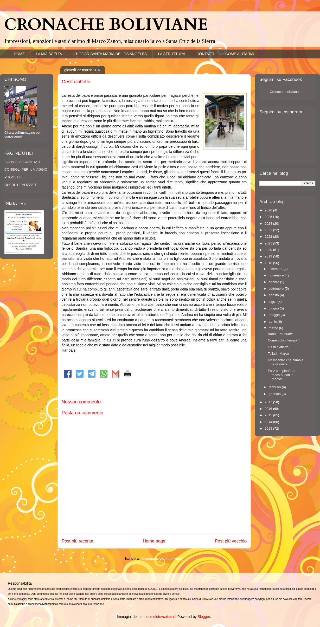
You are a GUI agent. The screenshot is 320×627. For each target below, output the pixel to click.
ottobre (274, 282)
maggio (275, 315)
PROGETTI (13, 177)
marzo (274, 328)
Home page (154, 541)
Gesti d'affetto (278, 347)
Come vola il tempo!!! (283, 340)
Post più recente (77, 541)
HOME (19, 54)
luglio (273, 302)
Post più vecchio (231, 541)
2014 (269, 422)
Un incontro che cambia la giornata (285, 362)
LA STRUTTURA (171, 54)
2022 (269, 236)
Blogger (204, 617)
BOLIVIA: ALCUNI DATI (22, 162)
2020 (269, 250)
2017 (269, 402)
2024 (269, 223)
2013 (269, 428)
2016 (269, 409)
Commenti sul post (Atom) (162, 559)
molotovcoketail (162, 617)
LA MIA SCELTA (49, 54)
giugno (274, 308)
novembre (277, 275)
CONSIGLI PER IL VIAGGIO (25, 169)
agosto (274, 295)
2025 (269, 217)
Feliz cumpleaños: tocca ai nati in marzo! (281, 375)
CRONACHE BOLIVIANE (106, 25)
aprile (273, 322)
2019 (269, 256)
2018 (269, 263)
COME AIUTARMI (239, 54)
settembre (277, 288)
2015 (269, 415)
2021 (269, 243)
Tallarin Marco (278, 353)
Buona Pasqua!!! (280, 334)
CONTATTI (205, 54)
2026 (269, 210)
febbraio (275, 387)
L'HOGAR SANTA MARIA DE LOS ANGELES (110, 54)
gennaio (275, 394)
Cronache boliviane (284, 92)
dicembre (276, 269)
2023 (269, 230)
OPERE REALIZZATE (20, 185)
